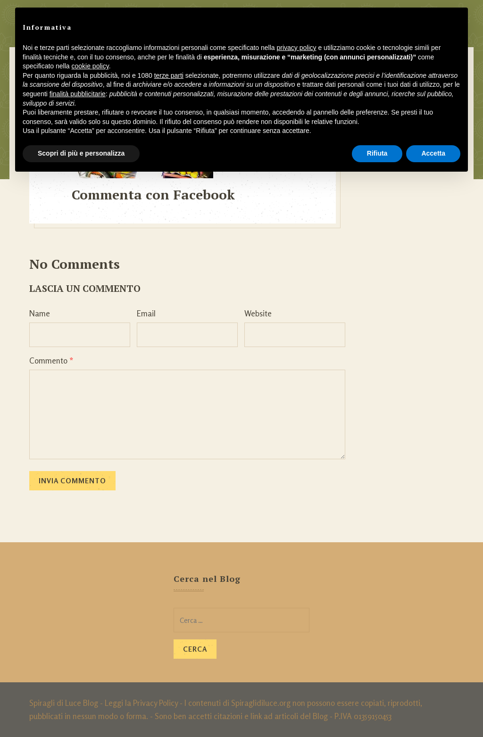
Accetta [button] (433, 153)
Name (39, 313)
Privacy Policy (155, 703)
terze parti (168, 75)
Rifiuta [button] (377, 153)
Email (146, 313)
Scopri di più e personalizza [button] (81, 153)
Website (258, 313)
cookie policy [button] (90, 66)
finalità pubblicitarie (78, 94)
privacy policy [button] (296, 47)
